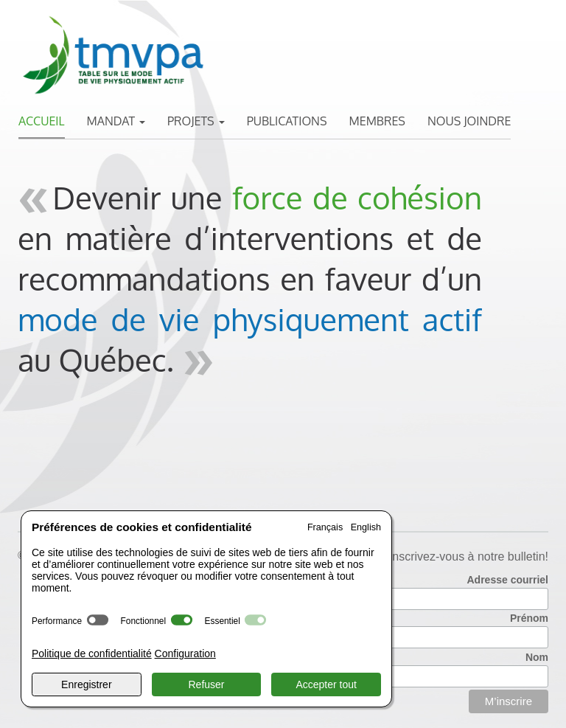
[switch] (98, 620)
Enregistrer (86, 684)
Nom (536, 657)
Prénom (529, 618)
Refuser (206, 684)
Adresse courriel (508, 580)
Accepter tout (326, 684)
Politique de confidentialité (92, 653)
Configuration (185, 653)
